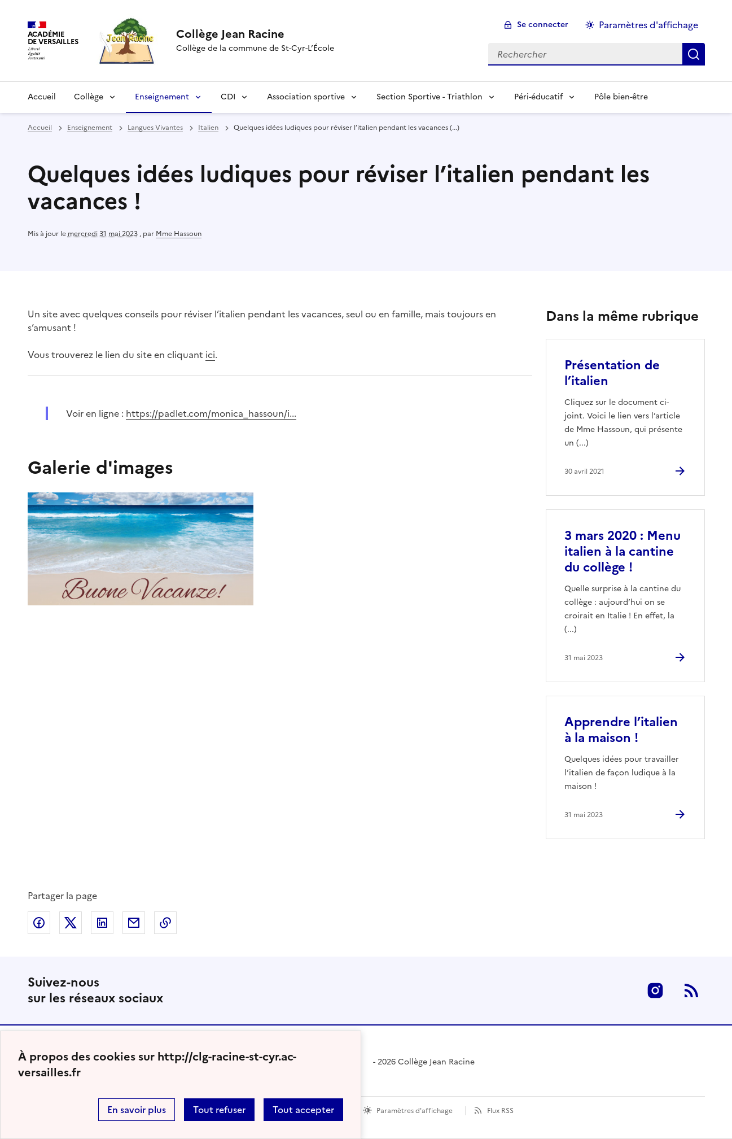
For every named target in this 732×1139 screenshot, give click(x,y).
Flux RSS (500, 1111)
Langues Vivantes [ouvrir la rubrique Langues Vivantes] (155, 128)
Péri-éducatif (538, 97)
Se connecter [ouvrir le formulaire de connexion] (542, 24)
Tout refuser (219, 1109)
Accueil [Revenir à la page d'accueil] (42, 97)
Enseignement (162, 97)
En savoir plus (136, 1109)
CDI (228, 97)
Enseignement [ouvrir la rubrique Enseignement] (89, 128)
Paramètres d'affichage (414, 1111)
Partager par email (133, 922)
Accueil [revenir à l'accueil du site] (40, 128)
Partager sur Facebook (39, 922)
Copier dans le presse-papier (165, 922)
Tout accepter (303, 1109)
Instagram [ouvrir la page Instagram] (655, 990)
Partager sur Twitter (70, 922)
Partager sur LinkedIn (102, 922)
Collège (88, 97)
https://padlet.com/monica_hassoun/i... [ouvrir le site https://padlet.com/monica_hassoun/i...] (211, 413)
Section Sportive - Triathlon (429, 97)
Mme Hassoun (178, 234)
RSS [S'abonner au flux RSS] (691, 990)
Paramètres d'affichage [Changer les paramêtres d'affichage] (648, 25)
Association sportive (306, 97)
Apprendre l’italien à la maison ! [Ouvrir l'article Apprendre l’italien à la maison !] (621, 730)
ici (210, 354)
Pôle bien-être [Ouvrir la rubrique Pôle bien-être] (621, 97)
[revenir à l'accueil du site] (255, 34)
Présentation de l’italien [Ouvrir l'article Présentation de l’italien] (612, 373)
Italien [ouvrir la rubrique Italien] (208, 128)
